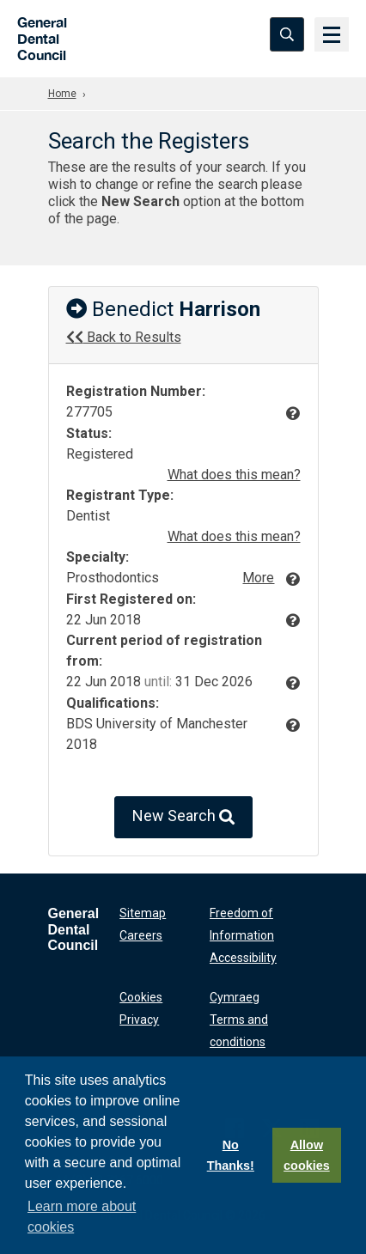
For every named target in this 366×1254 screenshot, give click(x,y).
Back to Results (123, 337)
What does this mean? (234, 474)
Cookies (140, 997)
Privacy (139, 1019)
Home (62, 94)
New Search (183, 817)
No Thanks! (230, 1155)
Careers (140, 935)
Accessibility (243, 958)
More (258, 577)
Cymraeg (234, 997)
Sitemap (142, 913)
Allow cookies (307, 1155)
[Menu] (331, 34)
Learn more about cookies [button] (81, 1216)
